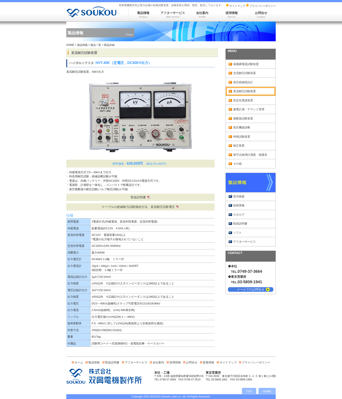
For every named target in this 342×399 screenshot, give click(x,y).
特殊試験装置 (241, 136)
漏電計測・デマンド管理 (248, 109)
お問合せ (261, 14)
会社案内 (202, 14)
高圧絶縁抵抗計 (243, 82)
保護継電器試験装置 (246, 64)
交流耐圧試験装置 (244, 73)
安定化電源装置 (243, 100)
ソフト (237, 232)
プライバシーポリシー (263, 5)
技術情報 (239, 205)
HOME (70, 45)
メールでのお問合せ (250, 289)
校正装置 (239, 145)
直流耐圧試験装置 (244, 91)
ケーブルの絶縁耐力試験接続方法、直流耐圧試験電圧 (138, 207)
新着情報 (208, 362)
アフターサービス (173, 14)
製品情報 (143, 14)
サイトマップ (237, 5)
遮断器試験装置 (243, 118)
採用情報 (232, 14)
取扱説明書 (138, 197)
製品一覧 (96, 45)
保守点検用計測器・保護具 (250, 154)
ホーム (79, 362)
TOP (249, 391)
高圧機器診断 (241, 127)
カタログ (239, 214)
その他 (237, 163)
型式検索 (239, 196)
